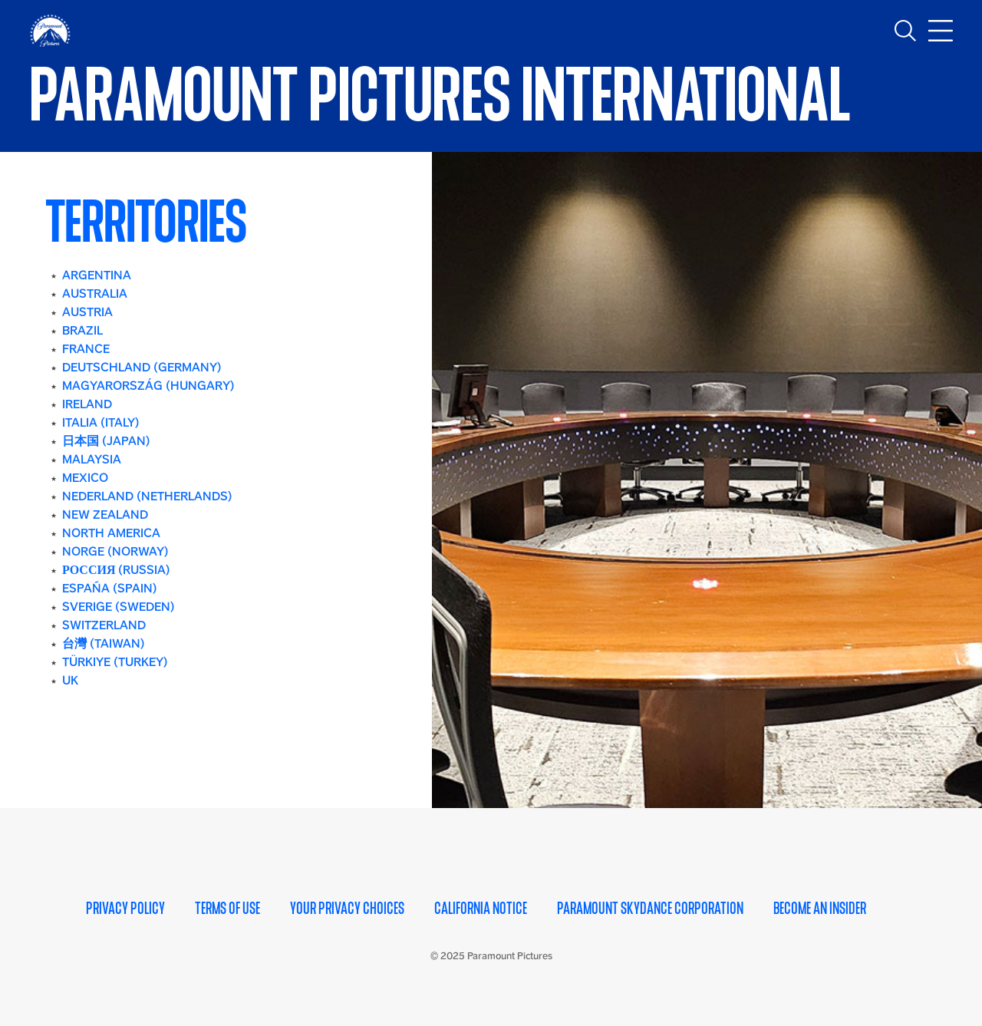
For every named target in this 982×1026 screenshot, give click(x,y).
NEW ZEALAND (105, 514)
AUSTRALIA (94, 293)
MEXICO (85, 477)
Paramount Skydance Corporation (650, 908)
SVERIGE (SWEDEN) (118, 606)
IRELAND (87, 404)
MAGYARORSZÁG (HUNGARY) (148, 385)
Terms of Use (227, 908)
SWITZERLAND (104, 625)
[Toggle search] (905, 30)
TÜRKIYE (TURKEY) (115, 662)
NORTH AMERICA (111, 533)
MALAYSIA (91, 459)
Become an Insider (819, 908)
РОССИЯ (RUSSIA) (116, 569)
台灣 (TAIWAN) (103, 643)
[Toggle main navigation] (940, 30)
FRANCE (86, 348)
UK (70, 680)
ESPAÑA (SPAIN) (109, 588)
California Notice (480, 908)
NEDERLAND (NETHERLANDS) (147, 496)
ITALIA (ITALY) (101, 422)
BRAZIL (82, 330)
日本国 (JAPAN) (106, 441)
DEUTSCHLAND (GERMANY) (142, 367)
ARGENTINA (96, 275)
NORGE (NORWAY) (115, 551)
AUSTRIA (87, 312)
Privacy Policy (125, 908)
